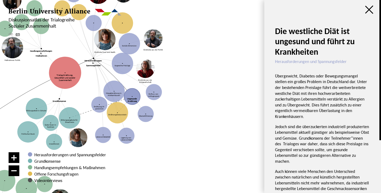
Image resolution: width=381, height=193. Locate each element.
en (18, 33)
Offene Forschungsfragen (56, 174)
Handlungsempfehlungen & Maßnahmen (69, 167)
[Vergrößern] (14, 157)
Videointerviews (48, 180)
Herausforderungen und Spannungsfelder (70, 155)
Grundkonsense (47, 161)
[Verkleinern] (14, 170)
